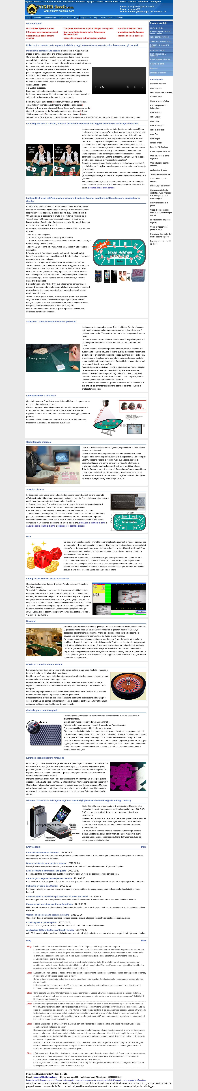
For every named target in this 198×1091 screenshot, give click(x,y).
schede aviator (156, 143)
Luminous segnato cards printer (126, 117)
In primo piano (65, 18)
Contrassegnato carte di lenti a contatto (160, 32)
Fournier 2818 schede (159, 147)
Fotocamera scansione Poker (159, 46)
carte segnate (155, 88)
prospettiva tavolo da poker (131, 32)
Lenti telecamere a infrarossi (41, 395)
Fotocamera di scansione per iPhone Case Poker (49, 904)
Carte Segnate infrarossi (38, 442)
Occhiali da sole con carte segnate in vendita (47, 915)
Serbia (123, 1)
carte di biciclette (157, 130)
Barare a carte (156, 97)
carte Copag (155, 117)
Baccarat (30, 621)
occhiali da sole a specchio (131, 36)
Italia (115, 1)
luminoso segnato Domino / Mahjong (45, 758)
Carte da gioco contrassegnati (41, 710)
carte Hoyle (155, 138)
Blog (95, 18)
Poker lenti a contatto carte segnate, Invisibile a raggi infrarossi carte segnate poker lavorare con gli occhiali (82, 45)
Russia (108, 1)
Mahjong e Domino (158, 73)
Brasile (58, 1)
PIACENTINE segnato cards (98, 117)
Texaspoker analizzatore (160, 174)
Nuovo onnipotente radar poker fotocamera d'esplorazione (84, 33)
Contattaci (119, 18)
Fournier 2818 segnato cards (39, 102)
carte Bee (154, 134)
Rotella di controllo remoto (40, 664)
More (143, 847)
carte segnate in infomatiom (134, 1080)
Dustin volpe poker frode (160, 186)
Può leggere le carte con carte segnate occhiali (114, 123)
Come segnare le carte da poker (41, 922)
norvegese (155, 1)
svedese (132, 1)
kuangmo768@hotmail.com (45, 1077)
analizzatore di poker (158, 170)
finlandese (143, 1)
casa (28, 18)
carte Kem (154, 121)
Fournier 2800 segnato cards (66, 102)
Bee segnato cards (53, 114)
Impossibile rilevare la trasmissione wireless (85, 38)
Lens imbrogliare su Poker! (161, 92)
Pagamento (85, 18)
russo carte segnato (83, 1080)
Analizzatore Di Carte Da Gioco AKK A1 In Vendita (50, 930)
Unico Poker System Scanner (40, 28)
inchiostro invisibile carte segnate (40, 1080)
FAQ (76, 18)
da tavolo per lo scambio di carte (40, 526)
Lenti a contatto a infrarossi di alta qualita (46, 871)
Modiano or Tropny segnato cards (41, 108)
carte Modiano (156, 112)
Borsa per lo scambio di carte (92, 523)
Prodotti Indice (50, 18)
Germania (48, 1)
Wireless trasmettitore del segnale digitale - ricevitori (53, 800)
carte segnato (97, 1080)
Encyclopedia (106, 18)
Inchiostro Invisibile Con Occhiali (42, 886)
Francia (37, 1)
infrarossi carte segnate (64, 1080)
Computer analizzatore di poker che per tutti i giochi (88, 28)
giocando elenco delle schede (101, 188)
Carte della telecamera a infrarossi (42, 852)
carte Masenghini (157, 125)
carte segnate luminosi (159, 37)
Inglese (28, 1)
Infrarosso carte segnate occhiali (42, 32)
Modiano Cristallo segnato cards (67, 105)
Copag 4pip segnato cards (38, 111)
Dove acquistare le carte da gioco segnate (46, 863)
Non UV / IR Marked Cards (130, 28)
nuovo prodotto (34, 23)
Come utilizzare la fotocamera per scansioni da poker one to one (57, 896)
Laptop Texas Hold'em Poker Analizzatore (47, 578)
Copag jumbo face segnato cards (65, 111)
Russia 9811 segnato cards (73, 117)
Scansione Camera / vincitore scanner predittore (51, 321)
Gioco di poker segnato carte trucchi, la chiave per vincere (161, 213)
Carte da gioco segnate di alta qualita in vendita (49, 878)
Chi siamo (37, 18)
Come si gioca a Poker (159, 101)
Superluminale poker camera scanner (40, 37)
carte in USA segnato (113, 1080)
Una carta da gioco (158, 84)
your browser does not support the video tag (119, 80)
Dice (28, 536)
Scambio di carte (35, 489)
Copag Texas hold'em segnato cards (73, 108)
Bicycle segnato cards (50, 117)
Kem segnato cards (71, 114)
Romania (80, 1)
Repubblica (69, 1)
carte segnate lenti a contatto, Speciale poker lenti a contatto (57, 123)
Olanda (99, 1)
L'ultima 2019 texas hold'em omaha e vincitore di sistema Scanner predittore (65, 198)
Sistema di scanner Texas (160, 41)
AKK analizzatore (115, 198)
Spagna (91, 1)
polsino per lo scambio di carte (71, 526)
